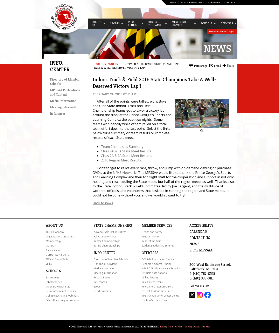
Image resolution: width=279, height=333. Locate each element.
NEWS (194, 244)
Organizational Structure (60, 236)
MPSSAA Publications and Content (65, 92)
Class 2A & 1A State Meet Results (126, 155)
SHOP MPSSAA (200, 250)
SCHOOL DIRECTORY (192, 2)
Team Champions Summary (122, 146)
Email (217, 66)
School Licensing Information (62, 300)
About (51, 225)
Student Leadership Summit (158, 245)
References (57, 113)
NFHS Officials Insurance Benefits (161, 268)
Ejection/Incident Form (155, 300)
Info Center (104, 253)
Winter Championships (107, 241)
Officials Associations (154, 273)
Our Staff (51, 245)
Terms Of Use (175, 326)
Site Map (205, 326)
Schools (53, 271)
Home (97, 64)
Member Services (157, 225)
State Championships (113, 225)
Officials (150, 253)
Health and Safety (152, 232)
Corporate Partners (57, 254)
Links (49, 263)
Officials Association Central (158, 259)
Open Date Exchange (58, 286)
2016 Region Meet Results (121, 160)
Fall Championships (105, 236)
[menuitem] (97, 24)
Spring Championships (107, 245)
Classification (53, 250)
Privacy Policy (192, 326)
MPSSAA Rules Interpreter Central (161, 295)
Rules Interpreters (152, 282)
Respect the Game (152, 241)
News (173, 2)
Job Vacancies (54, 282)
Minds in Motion (151, 236)
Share (230, 65)
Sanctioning (52, 277)
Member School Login (221, 31)
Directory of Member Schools (111, 259)
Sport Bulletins (102, 291)
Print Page (200, 66)
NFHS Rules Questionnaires (157, 291)
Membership (53, 241)
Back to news (103, 203)
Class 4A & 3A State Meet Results (126, 151)
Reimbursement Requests (61, 291)
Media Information (63, 101)
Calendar (214, 2)
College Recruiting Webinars (62, 295)
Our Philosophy (55, 232)
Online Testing (150, 277)
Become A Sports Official (156, 264)
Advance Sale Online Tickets (110, 232)
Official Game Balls (57, 259)
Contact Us (199, 238)
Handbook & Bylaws (105, 264)
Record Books (102, 277)
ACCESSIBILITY (201, 225)
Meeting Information (64, 107)
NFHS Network (124, 172)
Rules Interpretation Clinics (157, 286)
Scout (97, 286)
